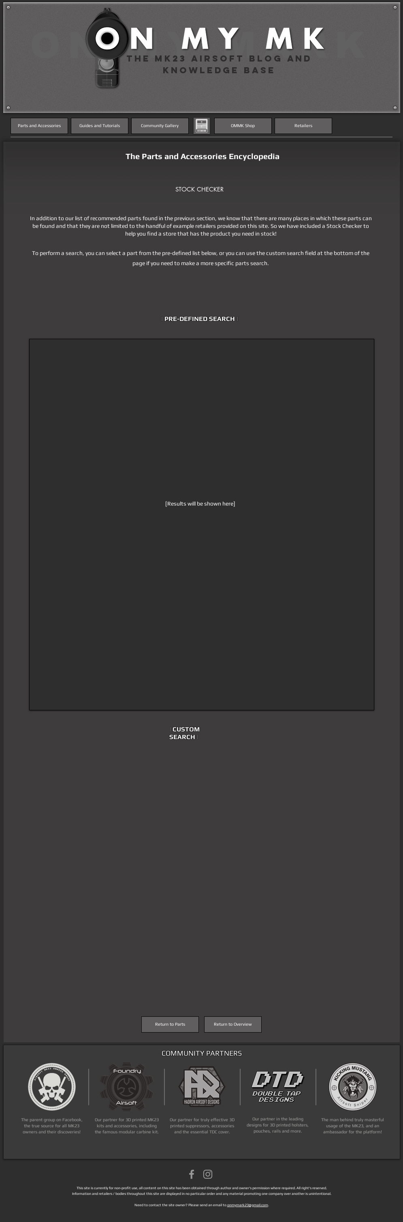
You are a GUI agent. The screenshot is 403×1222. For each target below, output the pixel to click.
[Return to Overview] (233, 1024)
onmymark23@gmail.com (247, 1205)
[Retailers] (303, 126)
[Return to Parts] (170, 1024)
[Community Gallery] (160, 126)
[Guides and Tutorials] (99, 126)
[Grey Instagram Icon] (208, 1174)
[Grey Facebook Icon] (192, 1174)
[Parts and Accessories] (39, 126)
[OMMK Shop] (243, 126)
